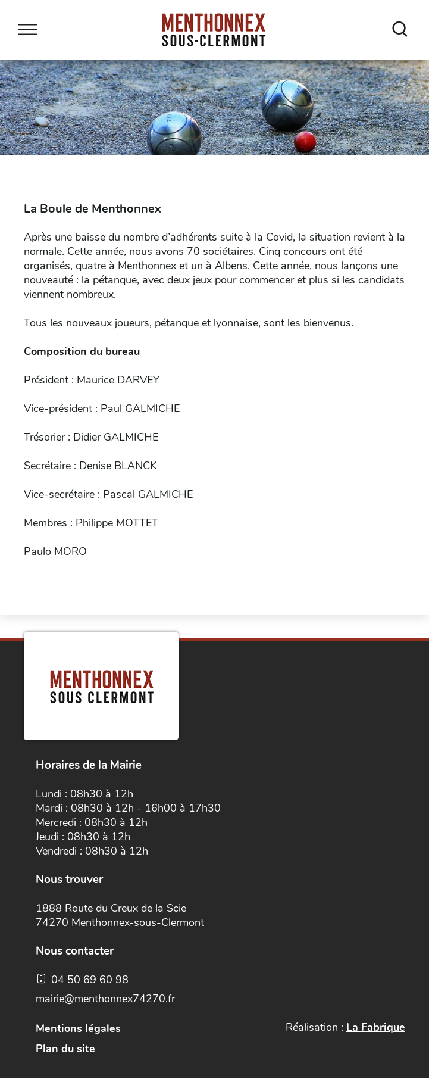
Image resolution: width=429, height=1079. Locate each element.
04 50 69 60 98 (90, 979)
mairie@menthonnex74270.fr (105, 998)
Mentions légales (78, 1028)
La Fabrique (375, 1027)
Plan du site (65, 1048)
